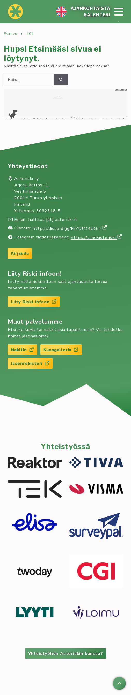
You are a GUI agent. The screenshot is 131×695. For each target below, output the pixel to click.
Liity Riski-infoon (34, 302)
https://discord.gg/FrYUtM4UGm (69, 228)
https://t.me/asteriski (96, 238)
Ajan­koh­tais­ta (90, 8)
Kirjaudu (20, 253)
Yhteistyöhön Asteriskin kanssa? (65, 654)
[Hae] (61, 79)
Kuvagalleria (61, 350)
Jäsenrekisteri (30, 363)
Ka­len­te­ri (97, 14)
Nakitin (22, 350)
